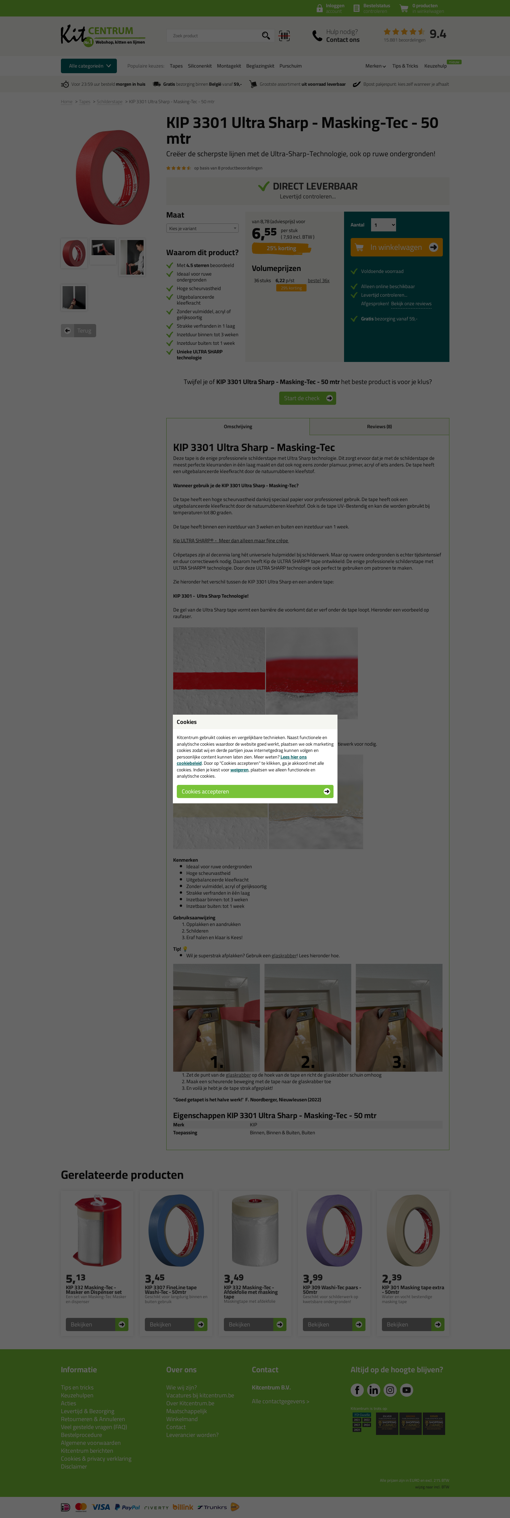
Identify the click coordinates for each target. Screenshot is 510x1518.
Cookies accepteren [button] (205, 791)
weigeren (239, 769)
